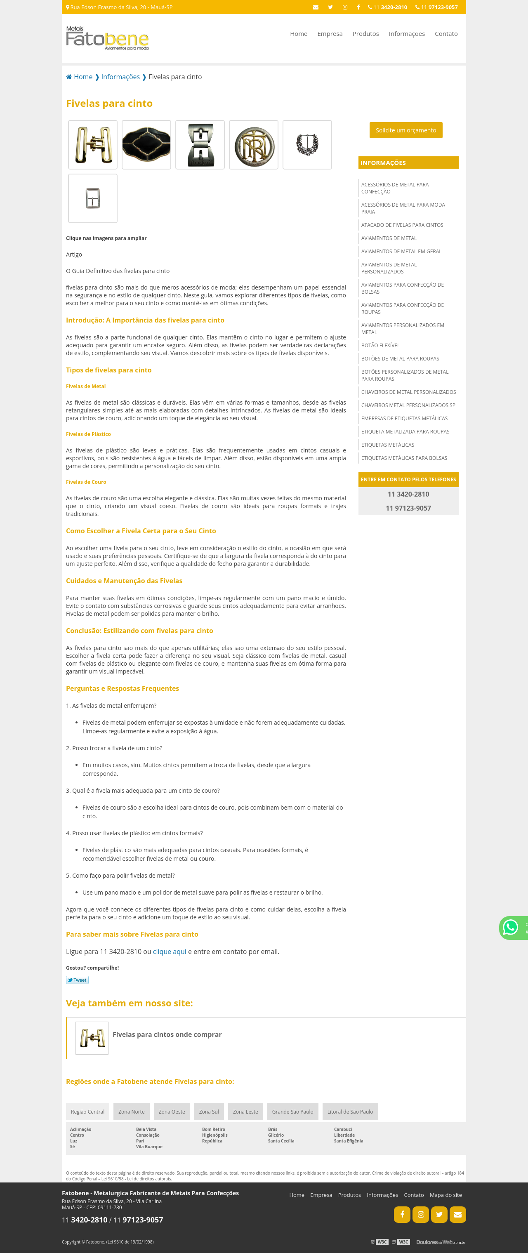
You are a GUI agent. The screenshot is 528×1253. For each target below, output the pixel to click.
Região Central (87, 1111)
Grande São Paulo (293, 1111)
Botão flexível (380, 345)
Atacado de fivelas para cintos (402, 224)
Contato (446, 33)
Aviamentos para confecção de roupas (402, 308)
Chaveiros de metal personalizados (408, 392)
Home (298, 33)
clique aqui (169, 951)
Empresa (329, 33)
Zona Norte (131, 1111)
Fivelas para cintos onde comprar (167, 1034)
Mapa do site (446, 1195)
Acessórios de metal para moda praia (403, 208)
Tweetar (77, 980)
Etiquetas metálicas (387, 444)
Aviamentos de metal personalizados (389, 268)
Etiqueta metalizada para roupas (405, 431)
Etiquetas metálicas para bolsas (404, 458)
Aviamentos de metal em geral (401, 251)
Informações (407, 33)
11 (436, 7)
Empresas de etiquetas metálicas (404, 418)
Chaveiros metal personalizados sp (408, 405)
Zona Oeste (172, 1111)
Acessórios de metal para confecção (395, 188)
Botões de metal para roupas (400, 358)
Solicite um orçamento (406, 130)
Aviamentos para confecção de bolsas (402, 288)
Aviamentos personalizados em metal (402, 329)
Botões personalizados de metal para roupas (404, 375)
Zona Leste (245, 1111)
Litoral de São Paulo (350, 1111)
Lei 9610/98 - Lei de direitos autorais (136, 1179)
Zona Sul (209, 1111)
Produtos (366, 33)
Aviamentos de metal (389, 238)
